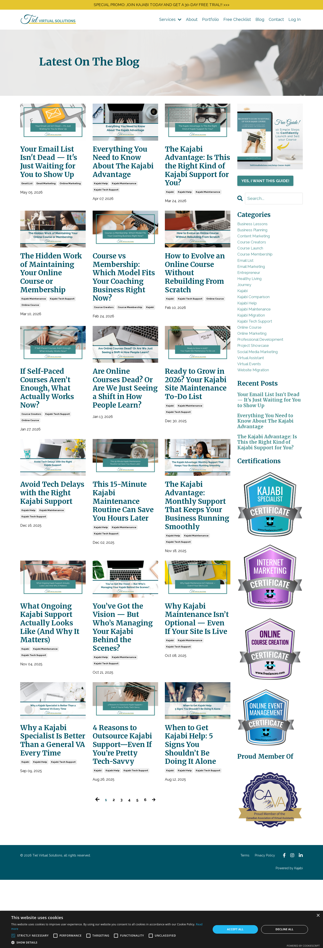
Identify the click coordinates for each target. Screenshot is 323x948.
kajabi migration (254, 340)
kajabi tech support (106, 206)
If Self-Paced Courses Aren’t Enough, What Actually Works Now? (50, 426)
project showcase (257, 378)
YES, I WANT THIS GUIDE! (267, 182)
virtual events (252, 400)
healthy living (252, 295)
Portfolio (210, 20)
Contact (276, 20)
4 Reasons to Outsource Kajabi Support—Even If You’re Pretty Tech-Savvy (124, 828)
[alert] (161, 929)
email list (27, 190)
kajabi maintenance (124, 199)
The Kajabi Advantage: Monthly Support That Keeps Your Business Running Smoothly (191, 560)
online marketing (70, 190)
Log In (294, 20)
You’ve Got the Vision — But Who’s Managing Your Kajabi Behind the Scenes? (123, 699)
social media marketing (262, 385)
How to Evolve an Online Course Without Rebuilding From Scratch (196, 293)
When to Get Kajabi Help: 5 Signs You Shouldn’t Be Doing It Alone (194, 823)
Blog (259, 20)
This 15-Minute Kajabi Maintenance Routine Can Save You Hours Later (123, 550)
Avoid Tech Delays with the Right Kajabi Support (51, 540)
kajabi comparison (257, 317)
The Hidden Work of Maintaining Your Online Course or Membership (46, 298)
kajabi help (101, 199)
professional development (266, 370)
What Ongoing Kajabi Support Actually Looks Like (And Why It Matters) (50, 694)
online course (30, 338)
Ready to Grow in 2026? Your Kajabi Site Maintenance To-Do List (194, 426)
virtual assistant (255, 393)
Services (170, 20)
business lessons (257, 227)
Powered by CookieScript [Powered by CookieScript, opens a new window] (303, 945)
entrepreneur (252, 287)
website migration (257, 408)
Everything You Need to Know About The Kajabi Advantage (123, 170)
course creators (104, 342)
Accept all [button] (235, 929)
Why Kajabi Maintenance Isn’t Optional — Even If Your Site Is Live (194, 694)
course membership (130, 342)
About (192, 20)
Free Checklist (237, 20)
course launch (254, 257)
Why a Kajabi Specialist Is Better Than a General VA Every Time (47, 823)
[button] (108, 942)
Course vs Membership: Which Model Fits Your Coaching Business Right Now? (123, 303)
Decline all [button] (284, 929)
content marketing (257, 242)
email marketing (46, 190)
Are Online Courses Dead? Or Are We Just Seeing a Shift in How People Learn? (125, 431)
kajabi (170, 209)
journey (246, 302)
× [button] (318, 915)
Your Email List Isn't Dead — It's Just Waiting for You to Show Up (52, 165)
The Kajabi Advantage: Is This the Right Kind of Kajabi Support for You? (194, 175)
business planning (257, 234)
